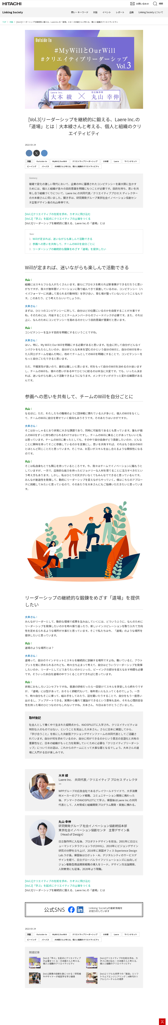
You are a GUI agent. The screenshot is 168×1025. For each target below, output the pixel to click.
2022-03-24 (30, 144)
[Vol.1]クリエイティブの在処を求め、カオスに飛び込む (58, 214)
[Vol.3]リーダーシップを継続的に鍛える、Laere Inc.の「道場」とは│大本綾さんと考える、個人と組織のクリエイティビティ (84, 126)
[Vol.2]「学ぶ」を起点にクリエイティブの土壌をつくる (58, 219)
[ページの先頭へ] (162, 1021)
